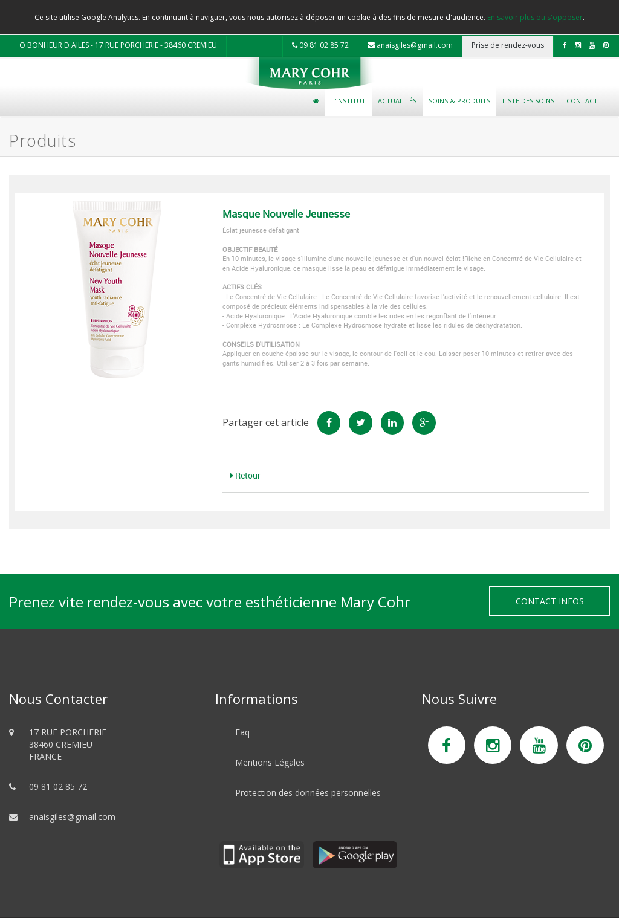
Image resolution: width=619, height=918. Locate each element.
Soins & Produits (459, 100)
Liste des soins (528, 100)
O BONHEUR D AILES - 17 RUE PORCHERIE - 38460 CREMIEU (118, 45)
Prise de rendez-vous (508, 45)
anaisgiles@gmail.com (410, 45)
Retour (245, 475)
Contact (582, 100)
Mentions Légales (270, 762)
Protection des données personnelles (308, 792)
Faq (242, 732)
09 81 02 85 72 (320, 45)
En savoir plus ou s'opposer (535, 17)
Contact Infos (550, 601)
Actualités (397, 100)
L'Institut (348, 100)
